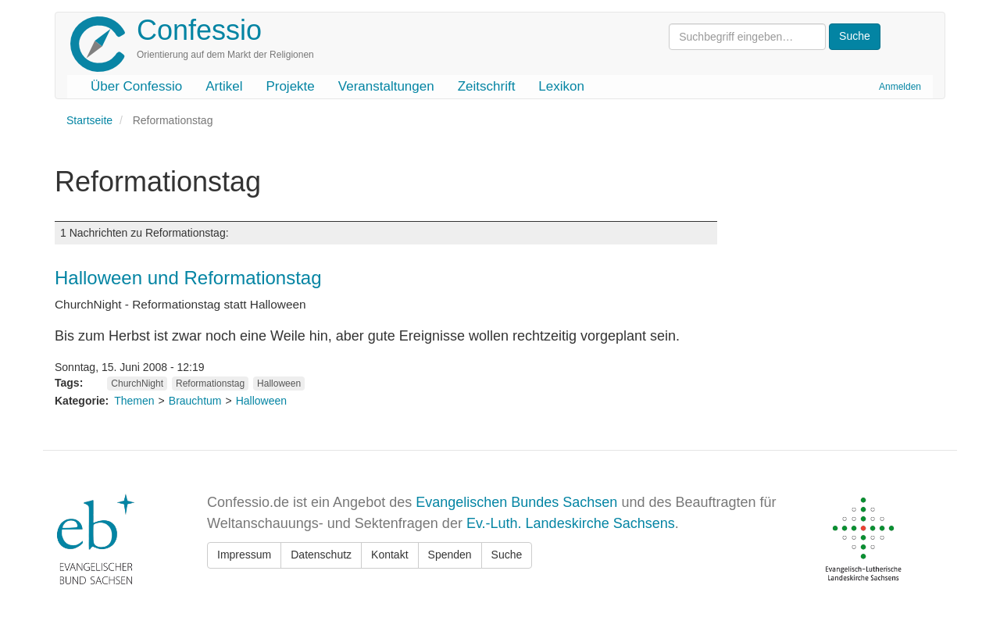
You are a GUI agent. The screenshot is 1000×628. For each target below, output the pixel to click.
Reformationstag (210, 383)
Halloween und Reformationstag (188, 277)
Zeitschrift (487, 86)
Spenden (450, 554)
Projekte (290, 86)
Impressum (244, 554)
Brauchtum (195, 400)
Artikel (223, 86)
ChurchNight (137, 383)
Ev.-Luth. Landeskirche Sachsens (570, 523)
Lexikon (561, 86)
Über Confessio (136, 86)
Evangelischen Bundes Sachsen (516, 502)
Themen (134, 400)
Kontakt (389, 554)
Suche (507, 554)
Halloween (279, 383)
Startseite (89, 120)
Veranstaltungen (386, 86)
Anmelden (900, 86)
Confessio (199, 30)
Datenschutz (321, 554)
